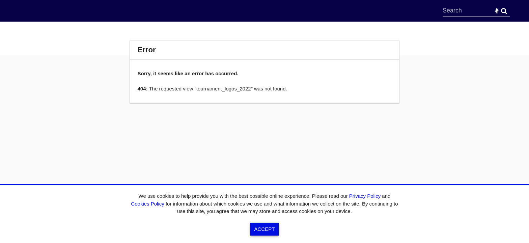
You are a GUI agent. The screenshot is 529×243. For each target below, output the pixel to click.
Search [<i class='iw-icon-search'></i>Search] (504, 10)
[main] (264, 71)
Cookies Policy (147, 204)
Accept (264, 229)
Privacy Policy (365, 196)
